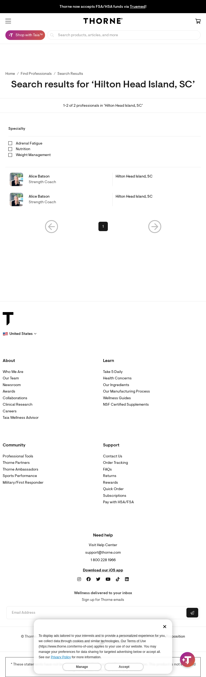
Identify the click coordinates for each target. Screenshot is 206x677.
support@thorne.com (103, 552)
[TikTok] (118, 579)
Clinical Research (17, 404)
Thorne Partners (16, 462)
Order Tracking (115, 462)
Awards (9, 391)
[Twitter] (98, 579)
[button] (8, 21)
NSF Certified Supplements (126, 404)
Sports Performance (20, 475)
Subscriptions (114, 495)
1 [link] (103, 226)
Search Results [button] (70, 73)
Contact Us (112, 456)
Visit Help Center (103, 545)
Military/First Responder (23, 482)
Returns (109, 475)
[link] (103, 179)
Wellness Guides (117, 398)
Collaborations (15, 398)
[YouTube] (108, 579)
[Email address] (96, 612)
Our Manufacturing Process (126, 391)
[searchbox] (124, 35)
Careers (10, 411)
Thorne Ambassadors (20, 469)
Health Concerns (117, 378)
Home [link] (10, 73)
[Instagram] (79, 579)
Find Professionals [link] (36, 73)
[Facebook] (88, 579)
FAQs (107, 469)
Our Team (11, 378)
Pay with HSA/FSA (118, 502)
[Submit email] (192, 612)
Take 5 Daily (113, 371)
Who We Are (13, 371)
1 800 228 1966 (103, 560)
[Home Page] (103, 21)
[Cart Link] (198, 22)
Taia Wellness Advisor (21, 417)
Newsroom (12, 385)
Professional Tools (18, 456)
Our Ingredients (116, 385)
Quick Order (113, 489)
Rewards (110, 482)
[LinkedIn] (127, 579)
